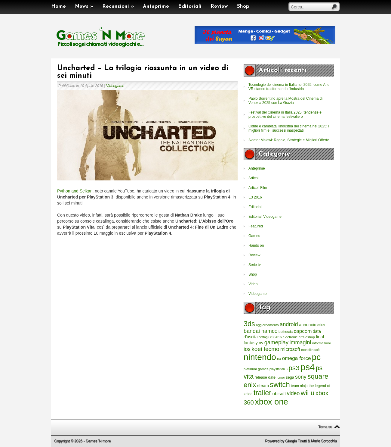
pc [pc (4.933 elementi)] (316, 357)
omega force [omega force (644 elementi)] (296, 358)
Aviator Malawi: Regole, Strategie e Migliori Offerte (288, 140)
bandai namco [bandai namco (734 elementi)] (261, 331)
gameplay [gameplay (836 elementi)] (276, 342)
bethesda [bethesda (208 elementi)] (286, 331)
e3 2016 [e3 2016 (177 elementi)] (276, 337)
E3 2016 (255, 197)
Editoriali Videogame (265, 216)
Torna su (325, 427)
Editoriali (190, 6)
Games (254, 236)
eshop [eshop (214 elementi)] (310, 337)
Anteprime (156, 6)
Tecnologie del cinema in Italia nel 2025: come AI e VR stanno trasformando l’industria (289, 87)
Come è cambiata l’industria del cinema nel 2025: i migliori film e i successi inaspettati (288, 128)
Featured (255, 226)
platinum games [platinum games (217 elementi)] (256, 369)
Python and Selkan (75, 191)
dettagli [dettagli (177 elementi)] (264, 337)
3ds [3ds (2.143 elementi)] (249, 324)
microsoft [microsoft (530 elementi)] (290, 349)
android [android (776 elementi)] (289, 324)
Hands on (256, 245)
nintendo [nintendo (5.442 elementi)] (260, 357)
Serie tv (254, 265)
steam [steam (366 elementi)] (263, 385)
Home (58, 6)
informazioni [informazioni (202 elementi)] (321, 343)
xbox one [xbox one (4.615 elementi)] (271, 401)
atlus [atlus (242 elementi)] (321, 325)
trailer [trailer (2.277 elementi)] (262, 393)
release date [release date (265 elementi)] (265, 377)
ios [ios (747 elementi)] (247, 349)
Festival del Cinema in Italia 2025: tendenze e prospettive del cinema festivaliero (285, 114)
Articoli (253, 178)
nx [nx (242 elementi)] (279, 359)
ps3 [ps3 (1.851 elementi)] (293, 368)
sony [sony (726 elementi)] (300, 377)
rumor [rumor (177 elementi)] (280, 377)
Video (252, 284)
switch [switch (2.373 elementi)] (280, 384)
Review (219, 6)
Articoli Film (257, 188)
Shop (243, 6)
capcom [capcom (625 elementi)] (303, 331)
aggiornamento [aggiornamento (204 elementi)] (267, 325)
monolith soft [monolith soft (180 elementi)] (310, 350)
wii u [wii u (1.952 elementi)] (308, 393)
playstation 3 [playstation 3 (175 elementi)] (278, 369)
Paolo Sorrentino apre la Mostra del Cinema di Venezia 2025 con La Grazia (285, 100)
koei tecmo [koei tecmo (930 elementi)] (265, 349)
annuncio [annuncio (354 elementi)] (307, 324)
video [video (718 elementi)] (293, 393)
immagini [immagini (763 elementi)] (300, 342)
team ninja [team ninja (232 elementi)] (299, 386)
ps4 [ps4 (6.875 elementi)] (307, 367)
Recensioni (118, 6)
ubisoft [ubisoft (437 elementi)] (279, 393)
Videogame (115, 86)
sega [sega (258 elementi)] (290, 377)
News (84, 6)
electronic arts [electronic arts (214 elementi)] (293, 337)
